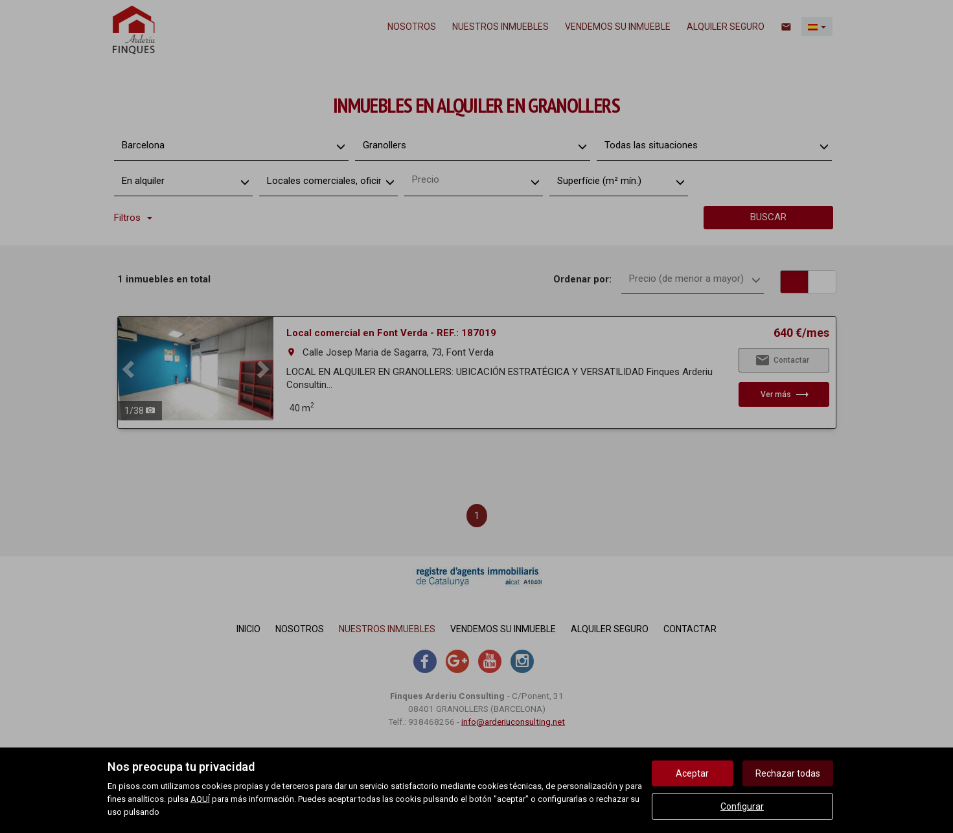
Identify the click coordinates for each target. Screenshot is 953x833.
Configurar (742, 806)
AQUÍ (200, 799)
